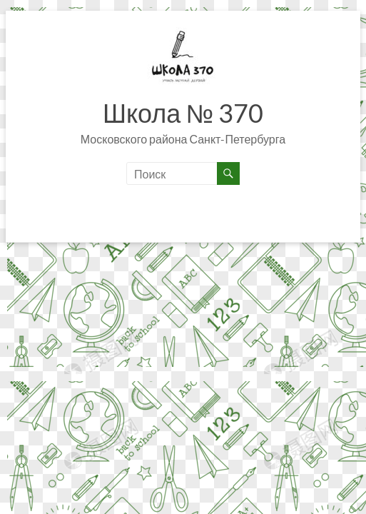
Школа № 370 (183, 112)
